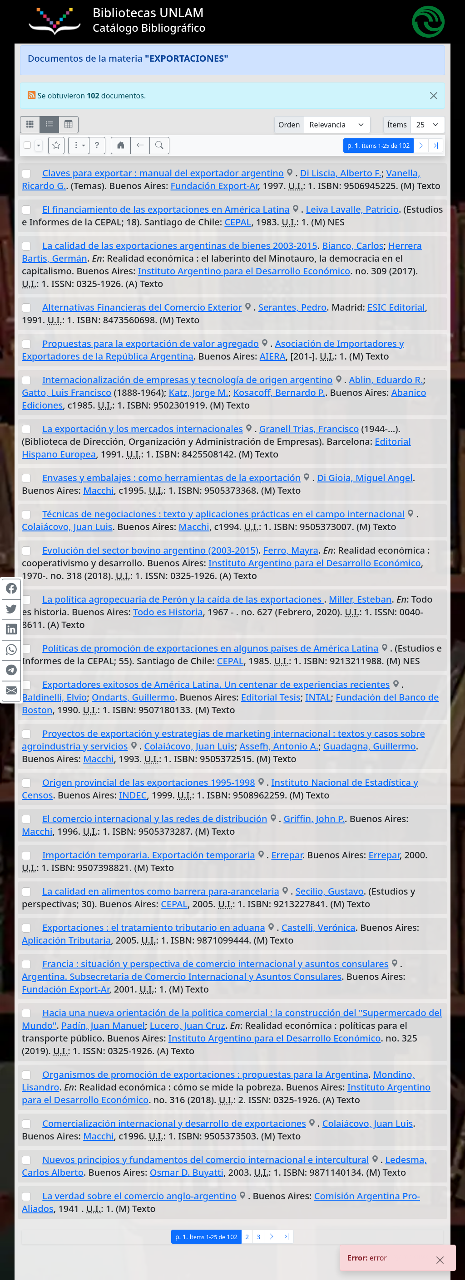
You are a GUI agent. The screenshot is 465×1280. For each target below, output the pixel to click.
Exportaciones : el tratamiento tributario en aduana (153, 927)
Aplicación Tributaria (66, 940)
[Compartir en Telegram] (11, 670)
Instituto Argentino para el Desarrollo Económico (244, 271)
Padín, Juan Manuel (103, 1025)
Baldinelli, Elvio (54, 697)
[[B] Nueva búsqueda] (159, 145)
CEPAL (237, 222)
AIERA (273, 356)
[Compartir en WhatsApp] (11, 650)
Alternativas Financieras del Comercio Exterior (142, 307)
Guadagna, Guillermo (369, 746)
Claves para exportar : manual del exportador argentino (163, 173)
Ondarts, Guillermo (133, 697)
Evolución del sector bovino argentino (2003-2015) (150, 550)
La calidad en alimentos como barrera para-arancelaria (160, 891)
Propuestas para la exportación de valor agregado (150, 343)
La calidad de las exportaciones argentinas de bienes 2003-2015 (179, 245)
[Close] (434, 95)
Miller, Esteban (360, 599)
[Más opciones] (79, 145)
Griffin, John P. (314, 819)
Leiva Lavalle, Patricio (352, 209)
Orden (289, 125)
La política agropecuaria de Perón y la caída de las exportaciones (183, 599)
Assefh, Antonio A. (278, 746)
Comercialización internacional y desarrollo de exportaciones (174, 1123)
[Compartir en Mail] (11, 691)
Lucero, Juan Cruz (187, 1025)
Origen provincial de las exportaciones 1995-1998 (148, 782)
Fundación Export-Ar (214, 186)
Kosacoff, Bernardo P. (279, 392)
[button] (97, 145)
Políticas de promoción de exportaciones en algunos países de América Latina (210, 648)
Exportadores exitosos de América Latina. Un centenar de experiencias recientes (216, 684)
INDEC (133, 795)
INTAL (318, 697)
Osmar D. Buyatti (186, 1172)
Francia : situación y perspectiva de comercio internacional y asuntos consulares (215, 964)
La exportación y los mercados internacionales (142, 429)
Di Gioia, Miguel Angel (365, 478)
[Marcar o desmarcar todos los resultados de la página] (27, 145)
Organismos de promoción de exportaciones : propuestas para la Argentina (205, 1074)
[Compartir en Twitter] (11, 609)
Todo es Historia (168, 612)
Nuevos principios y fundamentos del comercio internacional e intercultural (205, 1159)
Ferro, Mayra (290, 550)
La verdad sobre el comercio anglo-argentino (139, 1196)
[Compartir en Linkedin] (11, 629)
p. (378, 145)
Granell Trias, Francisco (309, 429)
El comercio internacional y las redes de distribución (154, 819)
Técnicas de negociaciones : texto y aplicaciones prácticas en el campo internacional (223, 514)
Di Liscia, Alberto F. (340, 173)
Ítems (397, 125)
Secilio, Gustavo (330, 891)
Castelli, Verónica (319, 927)
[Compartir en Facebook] (11, 589)
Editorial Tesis (271, 697)
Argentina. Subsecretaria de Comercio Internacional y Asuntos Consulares (181, 976)
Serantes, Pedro (292, 307)
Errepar (286, 855)
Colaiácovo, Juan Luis (67, 527)
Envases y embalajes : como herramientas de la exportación (171, 478)
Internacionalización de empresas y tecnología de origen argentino (187, 380)
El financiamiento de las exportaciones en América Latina (165, 209)
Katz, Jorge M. (198, 392)
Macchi (98, 490)
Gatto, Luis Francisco (66, 392)
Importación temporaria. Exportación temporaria (148, 855)
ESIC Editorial (396, 307)
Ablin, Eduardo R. (386, 380)
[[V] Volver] (140, 145)
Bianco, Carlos (352, 245)
